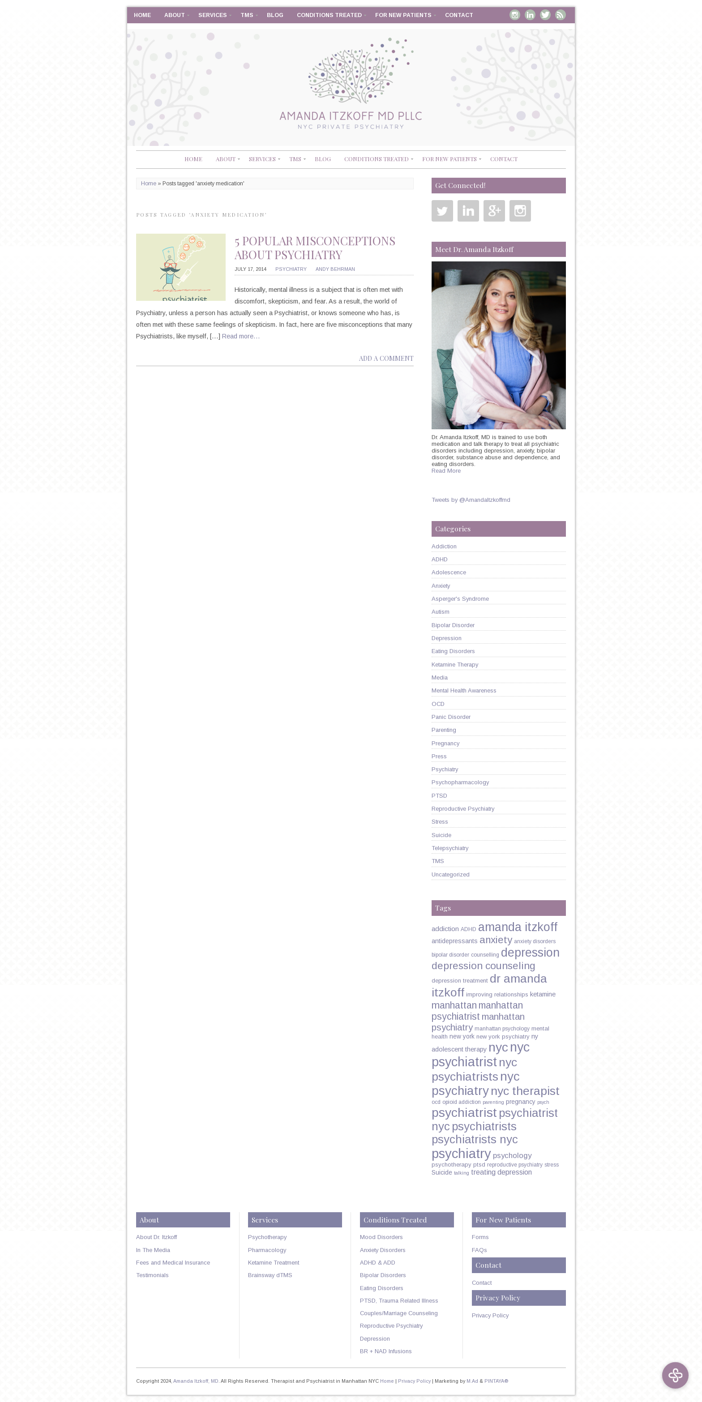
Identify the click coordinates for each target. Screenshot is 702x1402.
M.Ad (472, 1381)
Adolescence (449, 572)
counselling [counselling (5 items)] (485, 955)
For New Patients (403, 15)
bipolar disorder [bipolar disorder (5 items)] (450, 955)
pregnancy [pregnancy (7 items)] (520, 1101)
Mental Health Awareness (464, 690)
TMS (246, 15)
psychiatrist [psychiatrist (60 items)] (464, 1112)
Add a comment (386, 358)
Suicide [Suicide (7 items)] (442, 1172)
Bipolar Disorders (383, 1275)
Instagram (514, 14)
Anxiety (441, 585)
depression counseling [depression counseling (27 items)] (483, 965)
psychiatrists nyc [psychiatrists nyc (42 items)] (475, 1139)
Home (142, 15)
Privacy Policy (490, 1315)
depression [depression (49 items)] (530, 952)
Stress (440, 821)
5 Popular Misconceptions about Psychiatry (315, 247)
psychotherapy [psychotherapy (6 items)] (451, 1164)
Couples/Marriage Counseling (399, 1313)
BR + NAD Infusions (386, 1351)
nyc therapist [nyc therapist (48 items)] (525, 1091)
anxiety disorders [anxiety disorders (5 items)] (535, 941)
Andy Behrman (335, 269)
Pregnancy (445, 743)
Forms (480, 1237)
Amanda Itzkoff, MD (195, 1381)
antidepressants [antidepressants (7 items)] (455, 941)
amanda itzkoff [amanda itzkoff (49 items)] (517, 927)
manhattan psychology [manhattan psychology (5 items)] (502, 1029)
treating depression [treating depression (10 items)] (501, 1172)
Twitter (545, 14)
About (174, 15)
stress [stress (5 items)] (551, 1165)
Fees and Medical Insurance (173, 1262)
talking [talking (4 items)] (461, 1172)
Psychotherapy (267, 1237)
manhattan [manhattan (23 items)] (454, 1005)
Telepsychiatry (450, 848)
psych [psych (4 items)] (543, 1102)
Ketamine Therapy (455, 664)
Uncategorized (451, 874)
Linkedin (530, 14)
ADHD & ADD (377, 1262)
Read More (446, 470)
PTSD (439, 795)
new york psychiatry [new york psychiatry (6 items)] (503, 1036)
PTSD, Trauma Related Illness (399, 1300)
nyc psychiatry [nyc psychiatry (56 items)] (476, 1083)
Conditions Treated (329, 15)
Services (212, 15)
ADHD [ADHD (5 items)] (468, 929)
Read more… (241, 336)
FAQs (479, 1250)
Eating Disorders (453, 651)
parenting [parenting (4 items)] (493, 1102)
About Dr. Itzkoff (156, 1237)
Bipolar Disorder (453, 625)
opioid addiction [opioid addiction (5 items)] (461, 1102)
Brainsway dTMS (270, 1275)
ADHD (440, 559)
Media (440, 677)
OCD (438, 704)
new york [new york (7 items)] (462, 1036)
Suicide (441, 835)
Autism (440, 611)
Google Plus (494, 211)
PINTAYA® (496, 1381)
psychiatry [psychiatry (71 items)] (461, 1153)
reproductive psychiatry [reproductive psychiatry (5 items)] (515, 1165)
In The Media (153, 1250)
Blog (275, 15)
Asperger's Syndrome (460, 598)
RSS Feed (560, 14)
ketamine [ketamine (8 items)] (543, 994)
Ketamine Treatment (273, 1262)
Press (439, 756)
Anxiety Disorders (383, 1250)
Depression (447, 638)
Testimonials (152, 1275)
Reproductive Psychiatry (463, 808)
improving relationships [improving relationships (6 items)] (497, 994)
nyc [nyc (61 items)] (498, 1047)
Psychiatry (291, 269)
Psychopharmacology (460, 782)
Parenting (444, 730)
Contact (459, 15)
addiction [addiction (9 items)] (445, 928)
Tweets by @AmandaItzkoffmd (471, 499)
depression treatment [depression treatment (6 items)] (460, 980)
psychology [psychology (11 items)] (512, 1155)
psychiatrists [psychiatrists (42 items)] (484, 1126)
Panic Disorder (451, 717)
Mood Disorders (381, 1237)
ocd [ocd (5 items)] (436, 1102)
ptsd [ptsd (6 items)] (479, 1164)
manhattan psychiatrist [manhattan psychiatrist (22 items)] (477, 1011)
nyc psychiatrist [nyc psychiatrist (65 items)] (481, 1054)
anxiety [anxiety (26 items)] (495, 939)
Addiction (444, 546)
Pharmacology (267, 1250)
